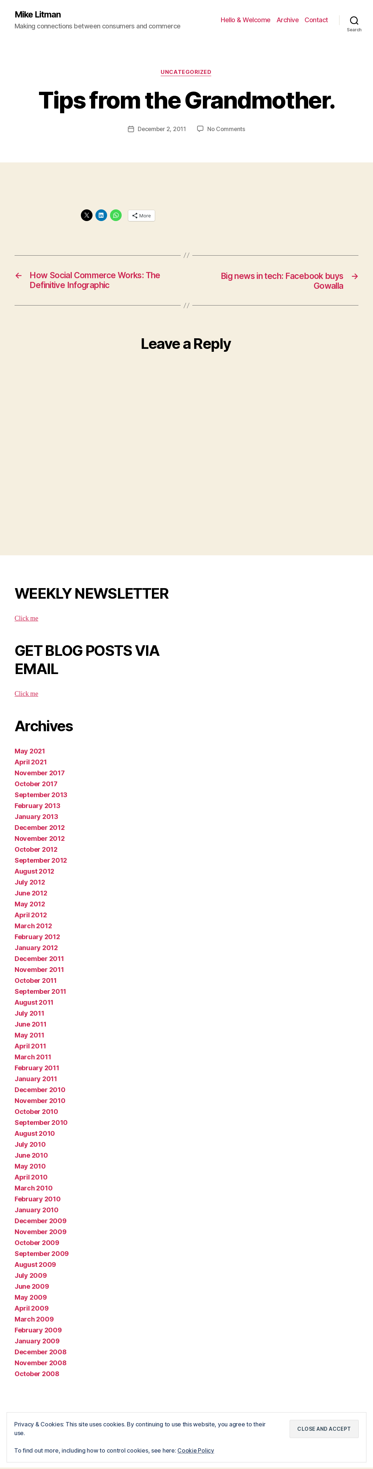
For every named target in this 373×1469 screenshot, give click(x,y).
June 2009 (32, 1288)
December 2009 (41, 1222)
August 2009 (35, 1266)
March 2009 (34, 1320)
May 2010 (30, 1167)
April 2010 (31, 1178)
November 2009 (41, 1233)
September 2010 (41, 1124)
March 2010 (33, 1189)
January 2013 (36, 818)
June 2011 (31, 1025)
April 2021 (31, 763)
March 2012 (33, 927)
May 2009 (31, 1299)
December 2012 (40, 829)
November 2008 (41, 1364)
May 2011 (29, 1036)
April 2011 (30, 1047)
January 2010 (37, 1211)
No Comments (227, 129)
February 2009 (38, 1331)
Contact (316, 20)
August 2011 (34, 1004)
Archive (287, 20)
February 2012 (37, 938)
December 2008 (41, 1353)
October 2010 (36, 1113)
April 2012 (31, 916)
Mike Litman (38, 14)
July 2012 (30, 883)
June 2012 (31, 894)
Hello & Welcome (246, 20)
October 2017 (36, 785)
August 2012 (34, 873)
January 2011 (36, 1080)
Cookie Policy (196, 1450)
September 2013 (41, 796)
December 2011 (39, 960)
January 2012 (36, 949)
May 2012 (30, 905)
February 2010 (38, 1200)
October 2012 (36, 851)
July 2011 (29, 1015)
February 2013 (37, 807)
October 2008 (37, 1375)
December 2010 (40, 1091)
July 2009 (31, 1277)
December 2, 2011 (161, 129)
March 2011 (33, 1058)
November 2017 (40, 774)
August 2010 (35, 1135)
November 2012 (40, 840)
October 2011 (36, 982)
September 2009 (42, 1255)
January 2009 (37, 1342)
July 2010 (30, 1146)
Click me (26, 620)
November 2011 (39, 971)
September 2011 (40, 993)
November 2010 (40, 1102)
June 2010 (31, 1157)
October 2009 (37, 1244)
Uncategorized (186, 73)
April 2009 (31, 1310)
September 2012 (41, 862)
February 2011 (37, 1069)
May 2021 (30, 752)
